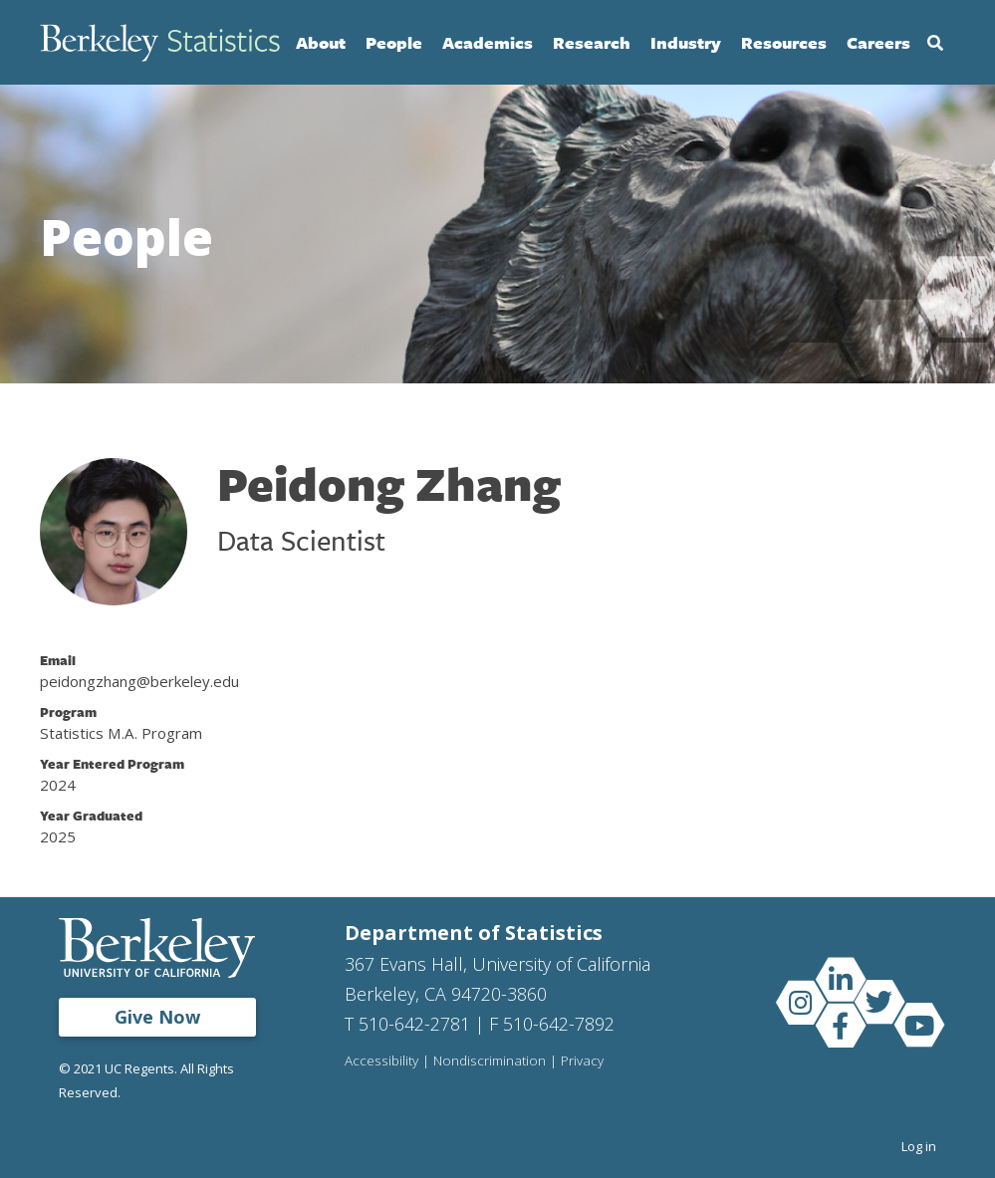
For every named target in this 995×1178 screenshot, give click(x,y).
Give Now (157, 1017)
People (394, 42)
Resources (784, 42)
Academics (487, 42)
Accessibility (381, 1061)
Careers (878, 42)
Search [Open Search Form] (935, 43)
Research (591, 42)
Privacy (582, 1061)
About (321, 42)
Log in (918, 1146)
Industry (685, 42)
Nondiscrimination (489, 1061)
